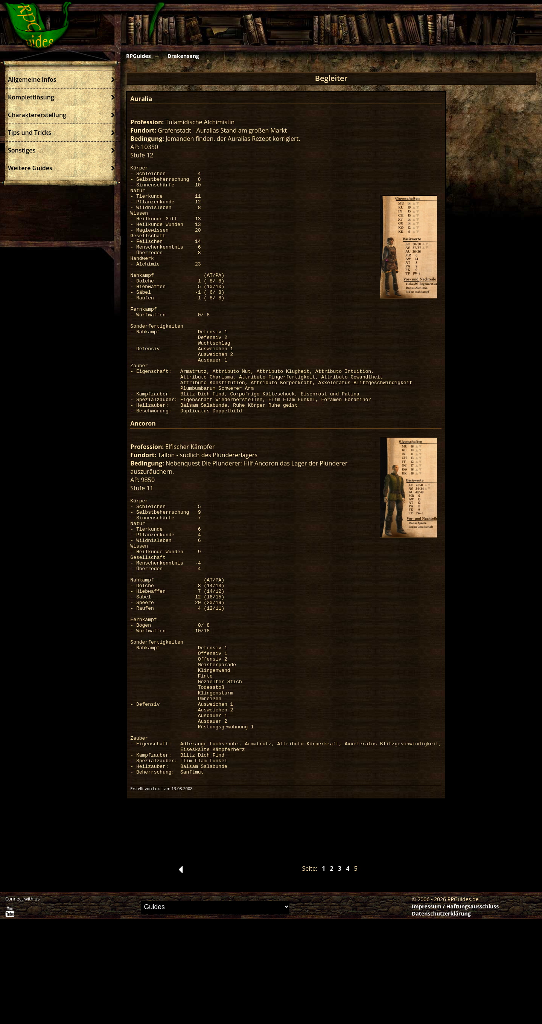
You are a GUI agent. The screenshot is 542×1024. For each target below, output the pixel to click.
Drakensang (183, 56)
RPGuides (138, 56)
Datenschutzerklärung (441, 1018)
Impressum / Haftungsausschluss (455, 1011)
